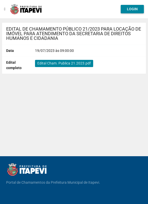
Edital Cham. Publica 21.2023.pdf (64, 63)
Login (132, 9)
